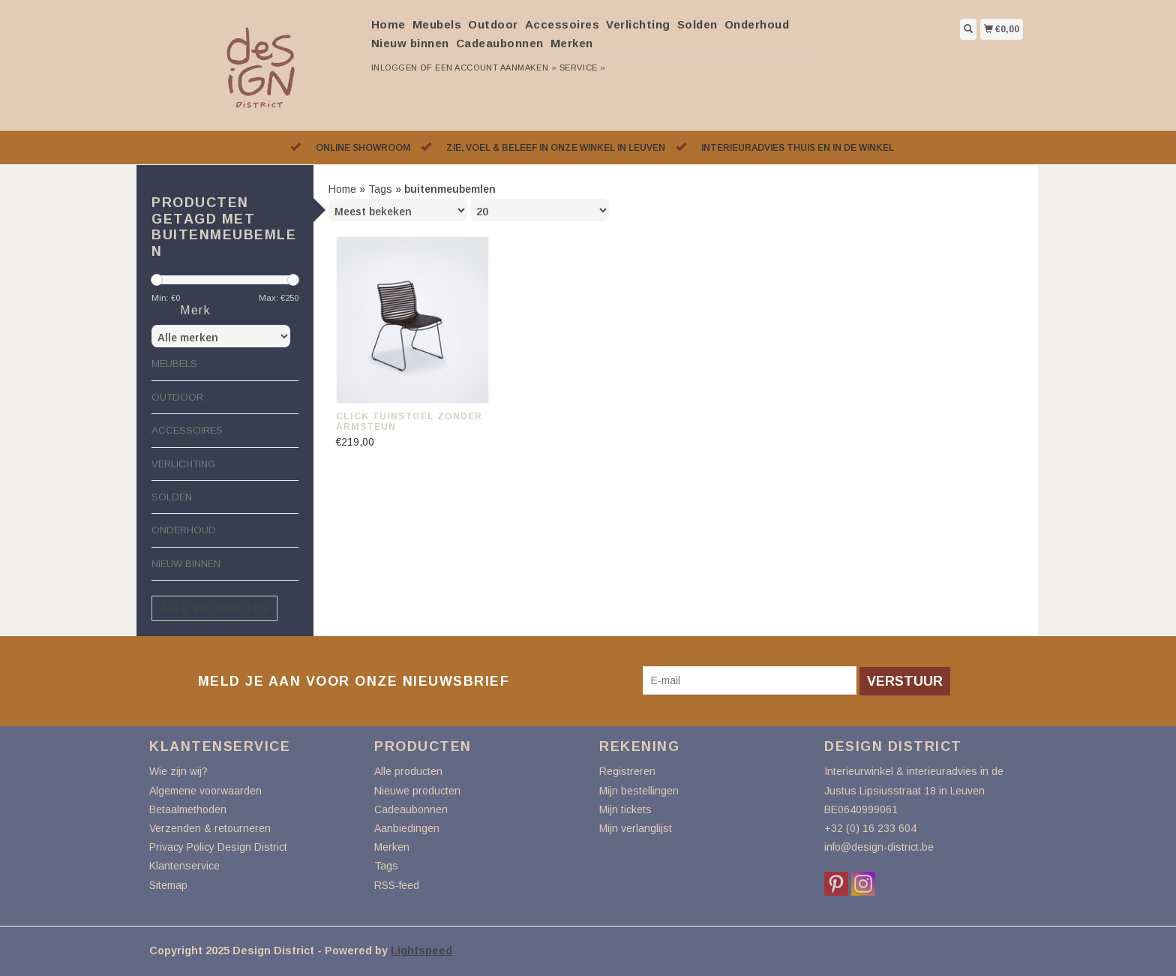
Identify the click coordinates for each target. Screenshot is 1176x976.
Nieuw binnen (410, 43)
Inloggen (394, 67)
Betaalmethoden (187, 809)
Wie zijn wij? (178, 771)
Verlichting (638, 24)
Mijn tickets (625, 809)
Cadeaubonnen (500, 43)
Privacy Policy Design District (218, 847)
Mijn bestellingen (639, 791)
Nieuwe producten (417, 791)
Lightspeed (421, 950)
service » (583, 67)
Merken (571, 43)
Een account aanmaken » (495, 67)
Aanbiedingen (407, 828)
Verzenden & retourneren (210, 828)
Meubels (437, 24)
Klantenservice (184, 866)
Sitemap (168, 885)
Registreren (627, 771)
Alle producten (214, 608)
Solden (697, 24)
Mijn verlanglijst (635, 828)
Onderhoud (757, 24)
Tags (380, 189)
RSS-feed (396, 885)
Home (388, 24)
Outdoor (493, 24)
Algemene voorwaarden (205, 791)
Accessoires (562, 24)
